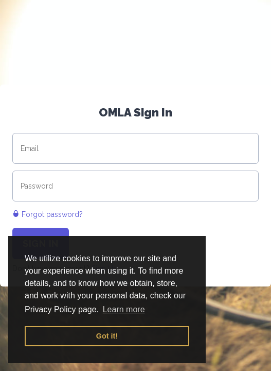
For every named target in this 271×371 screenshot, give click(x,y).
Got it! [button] (107, 336)
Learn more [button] (124, 309)
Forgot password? (47, 214)
